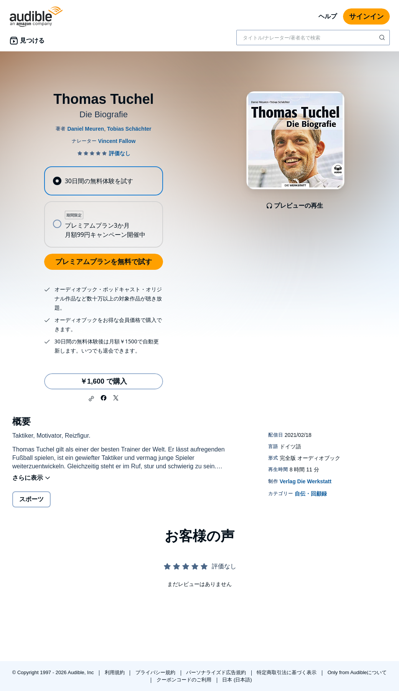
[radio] (103, 180)
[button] (91, 399)
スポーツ (31, 499)
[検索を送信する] (383, 37)
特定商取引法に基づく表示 (287, 672)
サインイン (366, 16)
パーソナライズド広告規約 (216, 672)
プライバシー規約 (156, 672)
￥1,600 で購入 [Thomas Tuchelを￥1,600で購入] (103, 381)
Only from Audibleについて (357, 672)
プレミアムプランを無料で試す (103, 262)
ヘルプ (327, 16)
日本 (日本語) (237, 680)
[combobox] (313, 37)
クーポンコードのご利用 (185, 680)
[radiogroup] (103, 207)
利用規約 (115, 672)
